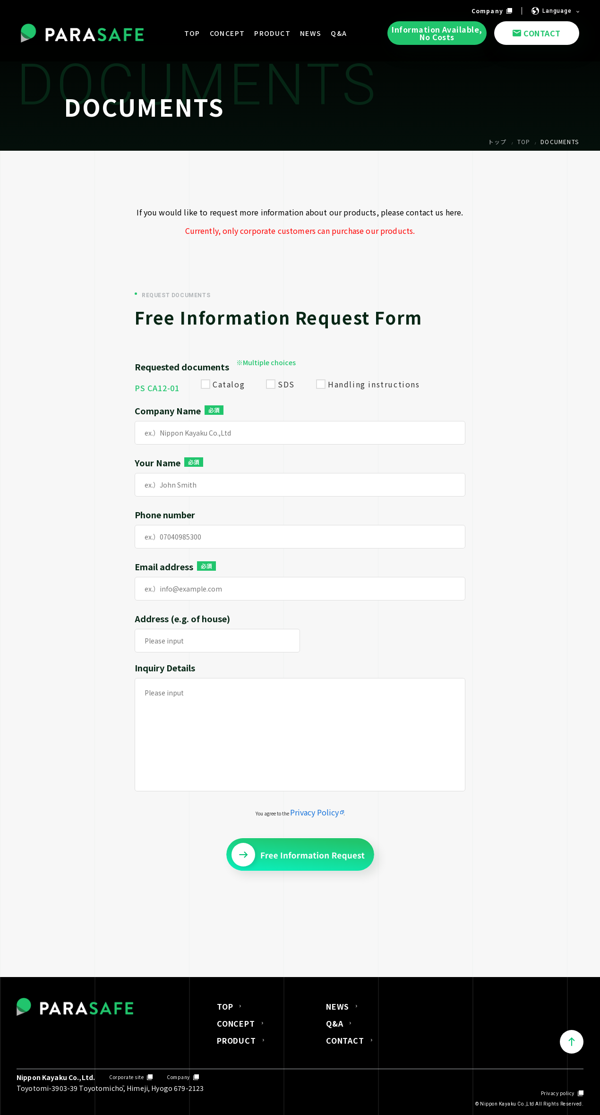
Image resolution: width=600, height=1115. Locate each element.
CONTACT (345, 1040)
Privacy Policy (314, 812)
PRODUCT (236, 1040)
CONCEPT (236, 1023)
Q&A (334, 1023)
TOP (225, 1006)
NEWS (337, 1006)
